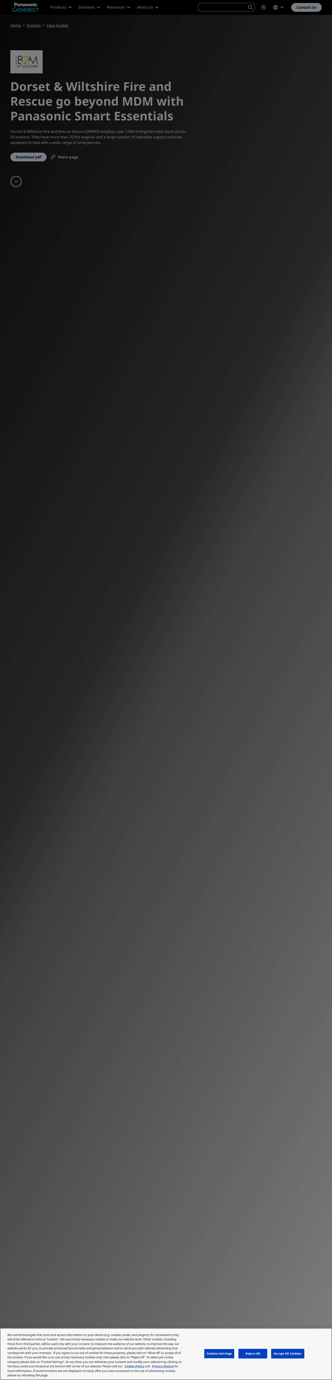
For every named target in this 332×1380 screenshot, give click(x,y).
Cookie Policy (134, 1366)
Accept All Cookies (288, 1353)
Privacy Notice (163, 1366)
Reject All (253, 1353)
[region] (166, 1354)
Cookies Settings (219, 1353)
